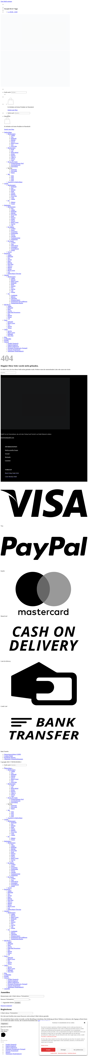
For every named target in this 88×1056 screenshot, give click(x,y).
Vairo (12, 160)
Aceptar (48, 1049)
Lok (12, 151)
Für (9, 200)
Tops (12, 244)
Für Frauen (11, 241)
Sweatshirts (14, 231)
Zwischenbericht (15, 165)
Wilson (13, 158)
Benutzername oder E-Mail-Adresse (14, 996)
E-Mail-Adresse (9, 1013)
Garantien (7, 460)
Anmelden (17, 1002)
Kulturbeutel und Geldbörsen (19, 301)
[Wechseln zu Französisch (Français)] (14, 349)
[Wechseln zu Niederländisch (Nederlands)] (16, 351)
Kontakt (6, 340)
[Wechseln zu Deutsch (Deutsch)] (7, 1052)
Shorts (13, 230)
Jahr (9, 174)
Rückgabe (8, 457)
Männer (13, 202)
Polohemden (14, 233)
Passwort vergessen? (6, 1005)
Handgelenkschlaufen (17, 303)
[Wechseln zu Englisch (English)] (13, 345)
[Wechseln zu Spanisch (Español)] (13, 343)
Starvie (13, 141)
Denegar (63, 1049)
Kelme (13, 154)
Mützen (13, 297)
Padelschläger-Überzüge (14, 273)
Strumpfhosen (15, 248)
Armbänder (14, 295)
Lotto (12, 197)
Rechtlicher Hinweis (72, 1053)
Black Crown (14, 143)
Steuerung (14, 169)
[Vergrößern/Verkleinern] (1, 1040)
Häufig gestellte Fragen (11, 450)
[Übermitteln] (5, 94)
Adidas (13, 135)
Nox (12, 137)
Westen (13, 235)
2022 (12, 176)
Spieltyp (10, 168)
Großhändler (7, 339)
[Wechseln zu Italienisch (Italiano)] (13, 346)
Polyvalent (14, 171)
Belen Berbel (14, 152)
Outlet (6, 329)
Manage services (44, 1045)
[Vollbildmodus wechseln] (3, 1040)
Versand (7, 453)
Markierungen (11, 134)
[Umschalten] (12, 768)
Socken (10, 252)
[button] (84, 1023)
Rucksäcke (7, 253)
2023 (12, 177)
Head (12, 149)
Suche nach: (7, 92)
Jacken (13, 250)
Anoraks (13, 236)
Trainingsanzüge (15, 238)
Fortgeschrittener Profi (17, 163)
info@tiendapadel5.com (7, 437)
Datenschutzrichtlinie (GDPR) (12, 754)
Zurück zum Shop (13, 110)
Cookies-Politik (53, 1053)
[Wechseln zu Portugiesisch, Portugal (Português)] (17, 348)
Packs (5, 320)
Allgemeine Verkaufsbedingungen (13, 759)
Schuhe (6, 183)
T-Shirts (13, 228)
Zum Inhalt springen (6, 1)
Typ (9, 294)
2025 (12, 180)
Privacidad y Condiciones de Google (48, 1036)
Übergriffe (14, 298)
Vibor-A (13, 157)
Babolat (13, 140)
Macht (13, 172)
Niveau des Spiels (13, 162)
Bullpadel (13, 138)
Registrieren (4, 1023)
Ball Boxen (7, 304)
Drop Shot (14, 146)
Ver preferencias (78, 1049)
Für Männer (11, 227)
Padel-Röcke (14, 245)
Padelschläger (8, 132)
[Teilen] (5, 1040)
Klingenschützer (15, 300)
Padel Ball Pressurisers (14, 312)
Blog (5, 337)
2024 (12, 179)
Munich (13, 155)
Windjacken (14, 239)
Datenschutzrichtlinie (62, 1053)
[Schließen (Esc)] (6, 1040)
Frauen (13, 203)
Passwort (7, 999)
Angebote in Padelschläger (15, 182)
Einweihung (14, 166)
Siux (12, 144)
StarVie (13, 224)
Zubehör (6, 275)
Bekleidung (7, 205)
